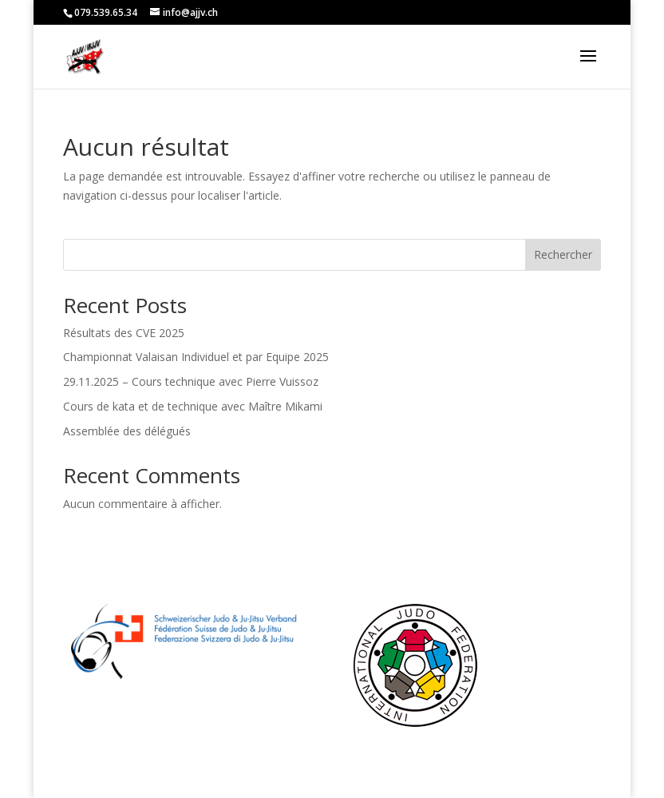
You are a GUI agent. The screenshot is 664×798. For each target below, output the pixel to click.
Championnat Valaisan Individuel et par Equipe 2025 (196, 356)
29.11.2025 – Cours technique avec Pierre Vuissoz (190, 381)
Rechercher (563, 254)
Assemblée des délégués (127, 431)
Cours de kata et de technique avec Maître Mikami (192, 406)
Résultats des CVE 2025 (123, 332)
